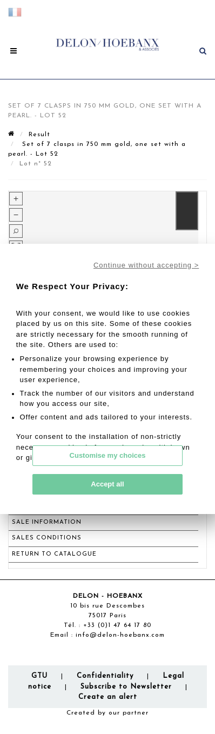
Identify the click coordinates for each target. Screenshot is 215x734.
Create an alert (107, 696)
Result (39, 134)
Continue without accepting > (146, 265)
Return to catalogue (54, 554)
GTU (39, 675)
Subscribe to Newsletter (126, 686)
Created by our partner (107, 713)
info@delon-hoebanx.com (120, 635)
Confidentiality (105, 675)
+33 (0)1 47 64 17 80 (117, 625)
